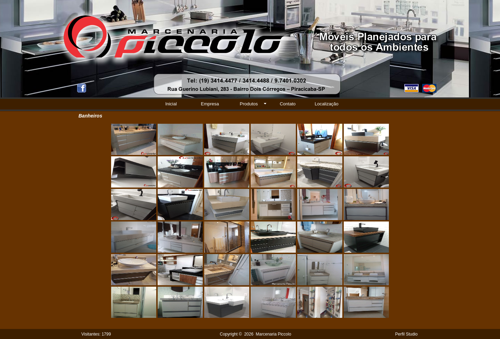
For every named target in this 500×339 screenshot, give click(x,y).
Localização (327, 103)
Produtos (249, 103)
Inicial (171, 103)
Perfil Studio (406, 334)
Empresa (210, 103)
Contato (288, 103)
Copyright (229, 334)
